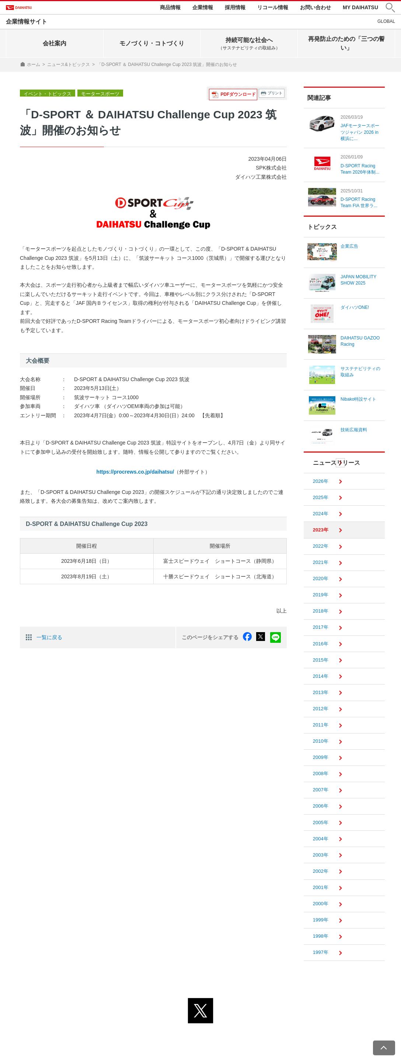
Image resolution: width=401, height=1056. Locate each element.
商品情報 (170, 8)
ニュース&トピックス (68, 66)
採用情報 (235, 8)
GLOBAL (386, 23)
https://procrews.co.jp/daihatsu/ (135, 474)
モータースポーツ (95, 95)
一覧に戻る (49, 638)
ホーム (33, 66)
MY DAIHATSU (360, 8)
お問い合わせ (315, 8)
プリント (275, 95)
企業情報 (202, 8)
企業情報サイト (26, 23)
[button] (390, 9)
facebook (250, 638)
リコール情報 (272, 8)
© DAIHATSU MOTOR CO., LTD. (200, 1046)
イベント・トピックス (46, 95)
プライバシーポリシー (167, 1037)
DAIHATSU (30, 8)
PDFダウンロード (240, 95)
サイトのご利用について (230, 1037)
